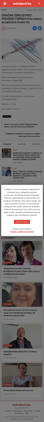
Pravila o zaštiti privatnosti (22, 231)
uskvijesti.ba (22, 3)
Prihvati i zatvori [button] (22, 222)
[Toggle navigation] (5, 3)
